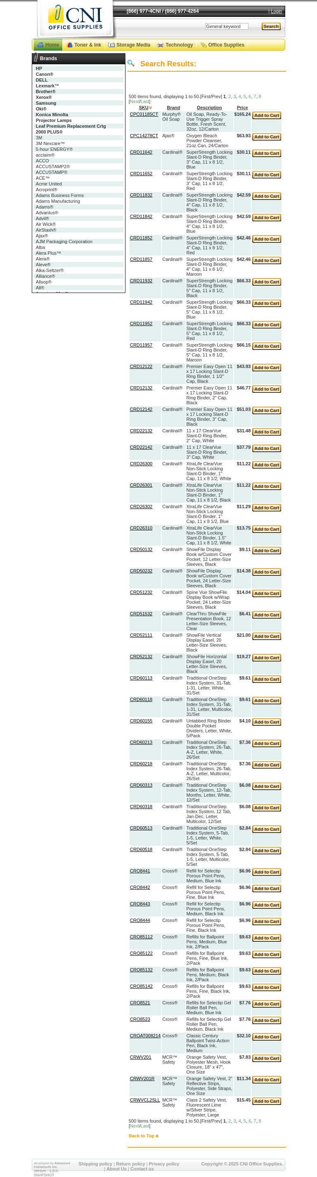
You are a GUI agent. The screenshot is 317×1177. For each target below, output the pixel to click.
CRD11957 (141, 344)
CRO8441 (140, 870)
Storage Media (133, 45)
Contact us (142, 1168)
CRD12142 (141, 409)
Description (209, 107)
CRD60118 (141, 699)
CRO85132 (141, 969)
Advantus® (47, 212)
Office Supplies (226, 45)
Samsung (46, 103)
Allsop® (44, 281)
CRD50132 (141, 549)
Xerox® (44, 97)
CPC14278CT (144, 135)
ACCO (42, 160)
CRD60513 (141, 827)
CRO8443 (140, 903)
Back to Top (141, 1135)
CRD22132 (141, 430)
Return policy (130, 1163)
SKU (143, 107)
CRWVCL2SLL (145, 1099)
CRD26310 (141, 527)
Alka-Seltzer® (50, 270)
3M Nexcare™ (50, 143)
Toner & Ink (87, 45)
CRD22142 (141, 447)
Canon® (44, 74)
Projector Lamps (54, 120)
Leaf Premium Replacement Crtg (71, 126)
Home (52, 45)
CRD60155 (141, 720)
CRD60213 (141, 742)
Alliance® (45, 276)
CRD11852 (141, 237)
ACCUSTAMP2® (53, 166)
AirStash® (46, 229)
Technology (179, 45)
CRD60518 (141, 849)
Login (276, 11)
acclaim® (45, 154)
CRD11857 (141, 259)
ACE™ (43, 178)
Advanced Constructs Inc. (52, 1165)
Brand (173, 107)
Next (135, 101)
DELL (42, 79)
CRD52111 (141, 635)
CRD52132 (141, 656)
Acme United (49, 183)
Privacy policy (164, 1163)
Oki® (41, 108)
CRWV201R (142, 1078)
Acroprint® (46, 189)
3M (39, 137)
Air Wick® (46, 224)
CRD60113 (141, 677)
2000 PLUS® (49, 131)
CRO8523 (140, 1019)
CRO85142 (141, 986)
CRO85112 (141, 936)
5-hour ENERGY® (54, 149)
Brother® (46, 91)
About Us (116, 1168)
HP (39, 68)
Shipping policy (95, 1163)
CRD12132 (141, 387)
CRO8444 (140, 920)
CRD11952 (141, 323)
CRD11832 (141, 194)
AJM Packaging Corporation (64, 241)
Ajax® (42, 235)
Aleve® (43, 264)
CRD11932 (141, 280)
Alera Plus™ (48, 253)
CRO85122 (141, 953)
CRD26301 (141, 485)
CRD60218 (141, 763)
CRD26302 (141, 506)
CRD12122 (141, 366)
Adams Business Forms (60, 195)
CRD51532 (141, 613)
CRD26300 (141, 463)
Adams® (44, 206)
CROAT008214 (145, 1035)
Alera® (43, 258)
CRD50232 (141, 570)
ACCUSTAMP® (51, 172)
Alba (40, 247)
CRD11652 (141, 173)
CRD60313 (141, 785)
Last (145, 101)
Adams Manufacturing (58, 201)
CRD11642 (141, 152)
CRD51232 (141, 592)
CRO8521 (140, 1002)
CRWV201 (140, 1057)
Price (242, 107)
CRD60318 (141, 806)
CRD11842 (141, 216)
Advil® (42, 218)
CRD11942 (141, 302)
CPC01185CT (144, 114)
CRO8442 (140, 887)
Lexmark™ (47, 85)
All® (40, 287)
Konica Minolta (52, 114)
